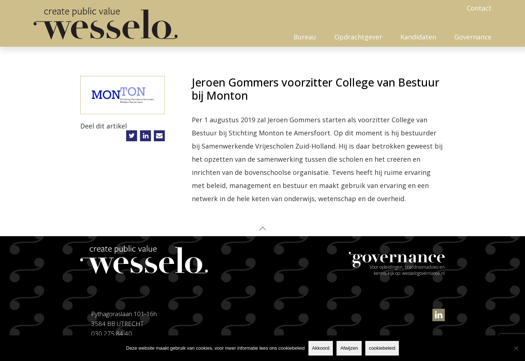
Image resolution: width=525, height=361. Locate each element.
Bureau (304, 36)
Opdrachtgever (358, 36)
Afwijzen (349, 348)
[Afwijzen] (516, 348)
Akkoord (321, 348)
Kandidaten (418, 36)
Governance (472, 36)
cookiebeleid (382, 348)
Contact (479, 8)
